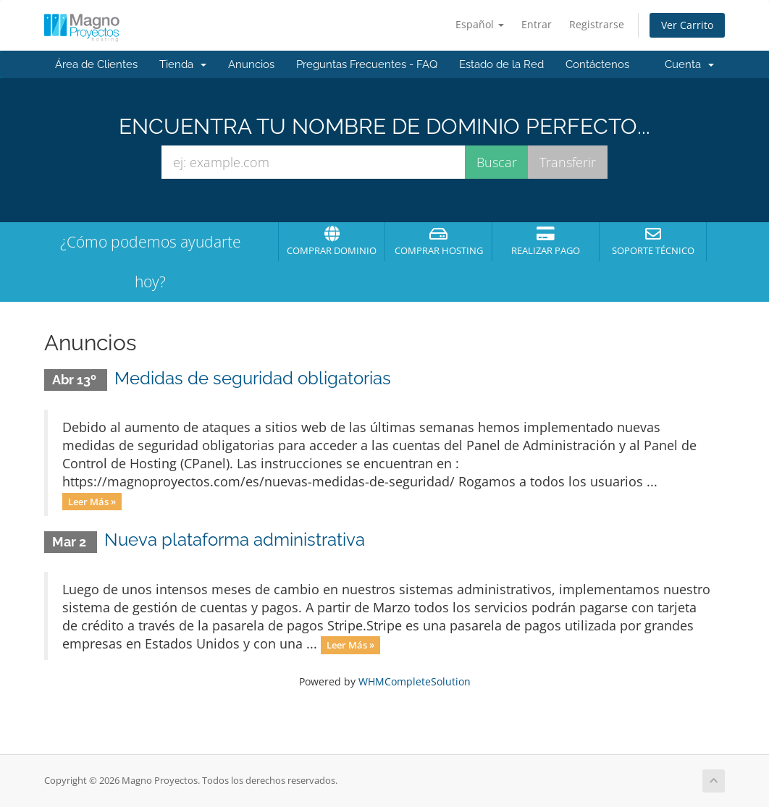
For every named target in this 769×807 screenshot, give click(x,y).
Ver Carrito (687, 25)
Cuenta (689, 64)
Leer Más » (92, 500)
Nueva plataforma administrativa (234, 539)
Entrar (536, 24)
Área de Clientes (96, 64)
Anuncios (251, 64)
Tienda (182, 64)
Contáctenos (597, 64)
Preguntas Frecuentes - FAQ (366, 64)
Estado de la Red (501, 64)
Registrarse (596, 24)
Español (479, 24)
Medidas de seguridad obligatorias (252, 378)
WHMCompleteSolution (414, 681)
